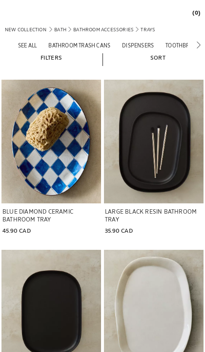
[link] (193, 12)
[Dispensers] (138, 45)
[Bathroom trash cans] (79, 45)
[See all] (27, 45)
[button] (51, 57)
